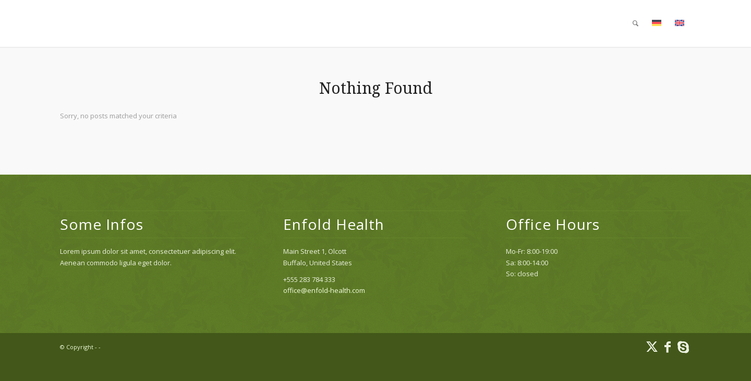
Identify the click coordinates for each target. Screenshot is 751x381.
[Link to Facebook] (667, 346)
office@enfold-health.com (324, 290)
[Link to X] (652, 346)
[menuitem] (635, 23)
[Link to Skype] (683, 346)
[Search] (635, 23)
